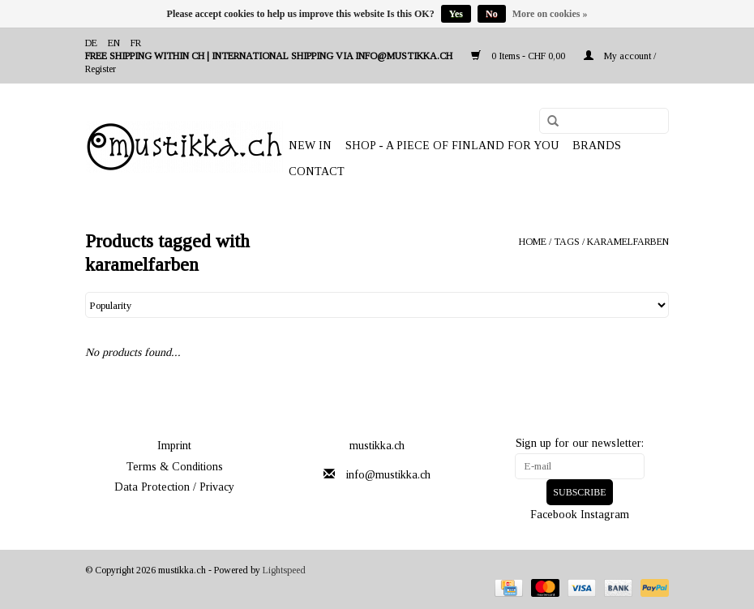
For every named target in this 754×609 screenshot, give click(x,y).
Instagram (604, 514)
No (492, 13)
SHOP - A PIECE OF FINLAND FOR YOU (452, 145)
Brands (596, 145)
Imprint (174, 446)
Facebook (553, 514)
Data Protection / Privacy (174, 487)
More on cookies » (550, 13)
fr (136, 43)
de (91, 43)
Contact (317, 171)
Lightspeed (284, 570)
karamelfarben (628, 241)
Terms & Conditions (174, 467)
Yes (456, 13)
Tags (567, 241)
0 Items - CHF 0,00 (519, 56)
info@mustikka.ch (388, 475)
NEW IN (310, 145)
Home (532, 241)
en (114, 43)
